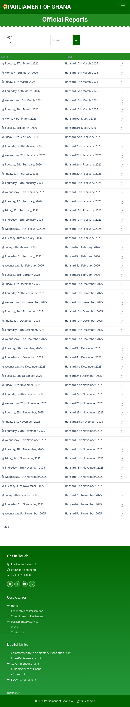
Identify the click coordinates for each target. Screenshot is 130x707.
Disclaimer (13, 693)
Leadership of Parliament (25, 611)
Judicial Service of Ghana (24, 669)
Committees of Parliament (25, 616)
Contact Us (16, 632)
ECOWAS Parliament (21, 679)
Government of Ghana (23, 663)
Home (12, 605)
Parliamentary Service (22, 622)
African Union (17, 674)
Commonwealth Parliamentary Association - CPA (39, 653)
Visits (12, 627)
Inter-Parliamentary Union (25, 658)
